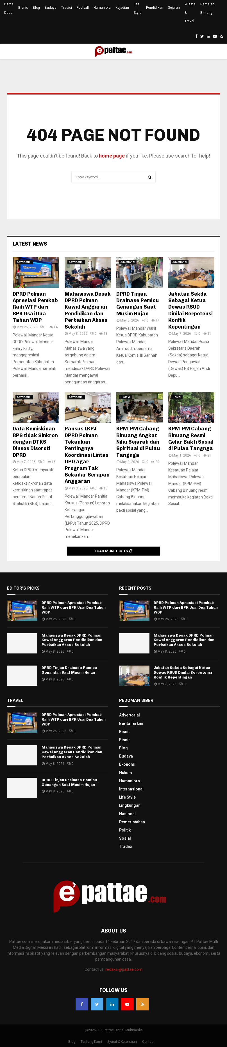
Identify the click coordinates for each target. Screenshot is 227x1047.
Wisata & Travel (190, 12)
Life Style (137, 8)
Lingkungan (129, 805)
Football (83, 8)
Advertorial (24, 262)
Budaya (50, 8)
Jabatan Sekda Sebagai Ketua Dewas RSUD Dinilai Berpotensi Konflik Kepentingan (190, 310)
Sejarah (174, 8)
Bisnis (23, 8)
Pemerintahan (132, 822)
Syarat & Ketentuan (122, 1042)
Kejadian (122, 8)
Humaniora (102, 8)
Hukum (125, 772)
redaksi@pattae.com (123, 969)
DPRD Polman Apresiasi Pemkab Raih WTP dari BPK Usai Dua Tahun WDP (35, 307)
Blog (36, 8)
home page (112, 156)
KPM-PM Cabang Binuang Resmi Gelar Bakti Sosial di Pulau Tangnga (191, 438)
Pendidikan (154, 8)
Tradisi (66, 8)
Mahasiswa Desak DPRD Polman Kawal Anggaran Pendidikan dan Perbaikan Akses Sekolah (88, 310)
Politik (125, 830)
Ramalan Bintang (207, 8)
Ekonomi (127, 764)
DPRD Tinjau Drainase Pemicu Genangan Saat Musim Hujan (137, 304)
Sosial (176, 397)
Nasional (127, 814)
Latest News (30, 244)
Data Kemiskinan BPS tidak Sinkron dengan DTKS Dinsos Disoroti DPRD (35, 442)
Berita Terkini (131, 723)
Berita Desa (8, 8)
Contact (148, 1042)
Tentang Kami (91, 1042)
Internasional (131, 789)
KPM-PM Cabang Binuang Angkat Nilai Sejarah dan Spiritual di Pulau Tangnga (138, 442)
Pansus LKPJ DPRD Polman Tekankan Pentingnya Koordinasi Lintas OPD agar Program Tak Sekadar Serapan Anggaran (87, 455)
